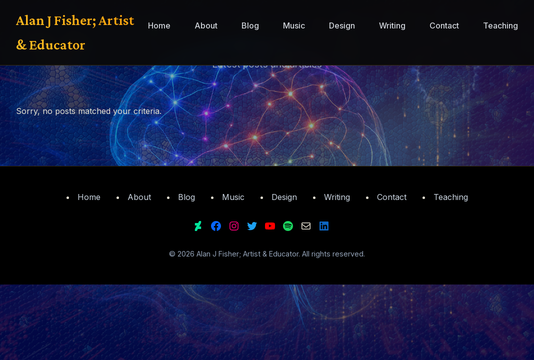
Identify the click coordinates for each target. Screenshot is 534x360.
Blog (250, 25)
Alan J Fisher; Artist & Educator (75, 32)
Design (342, 25)
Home (159, 25)
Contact (444, 25)
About (206, 25)
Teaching (500, 25)
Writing (392, 25)
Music (294, 25)
